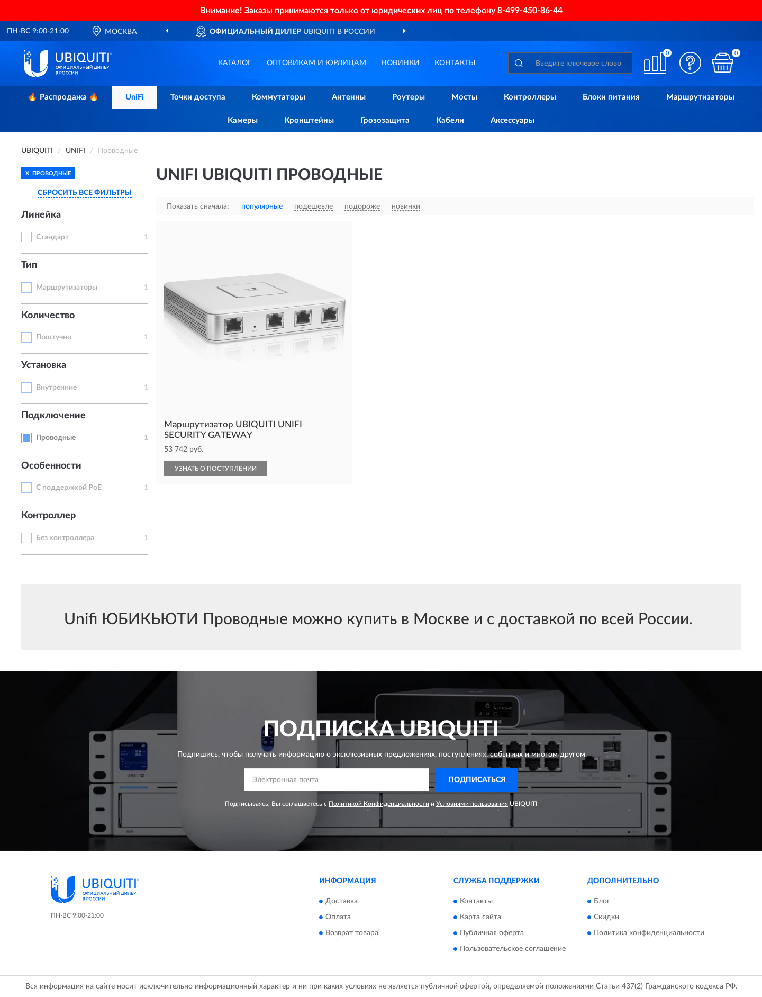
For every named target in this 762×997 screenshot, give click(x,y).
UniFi (134, 97)
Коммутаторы (278, 97)
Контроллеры (530, 97)
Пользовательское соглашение (513, 949)
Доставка (341, 901)
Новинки (400, 63)
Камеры (243, 120)
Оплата (338, 917)
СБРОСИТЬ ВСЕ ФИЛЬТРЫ (85, 192)
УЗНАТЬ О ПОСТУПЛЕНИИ (216, 468)
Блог (602, 901)
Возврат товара (351, 933)
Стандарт (52, 237)
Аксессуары (512, 120)
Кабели (450, 120)
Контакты (455, 63)
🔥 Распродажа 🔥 (63, 97)
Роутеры (408, 97)
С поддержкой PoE (69, 487)
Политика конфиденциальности (649, 933)
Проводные (56, 438)
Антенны (349, 97)
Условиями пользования (472, 804)
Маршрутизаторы (700, 97)
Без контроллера (65, 538)
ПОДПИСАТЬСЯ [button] (477, 780)
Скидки (606, 917)
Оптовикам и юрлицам (316, 63)
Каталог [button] (235, 63)
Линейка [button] (41, 215)
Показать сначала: (198, 206)
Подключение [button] (53, 415)
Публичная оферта (492, 933)
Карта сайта (480, 917)
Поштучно (53, 337)
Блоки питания (611, 97)
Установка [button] (43, 365)
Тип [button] (29, 265)
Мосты (464, 97)
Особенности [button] (51, 466)
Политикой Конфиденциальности (379, 804)
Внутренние (56, 387)
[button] (690, 63)
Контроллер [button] (48, 515)
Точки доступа (197, 97)
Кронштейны (309, 120)
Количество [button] (48, 315)
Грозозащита (385, 120)
